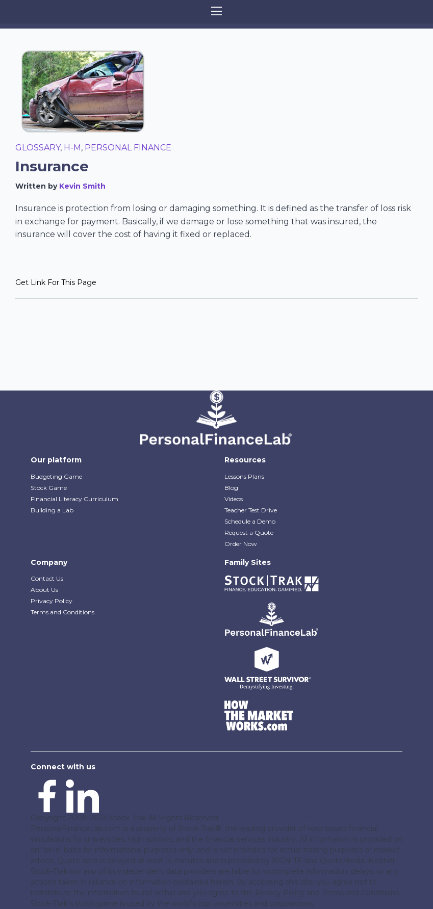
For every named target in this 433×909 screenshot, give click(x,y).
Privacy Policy (51, 601)
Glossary (37, 147)
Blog (231, 487)
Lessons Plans (244, 476)
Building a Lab (52, 510)
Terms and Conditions (62, 612)
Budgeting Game (56, 476)
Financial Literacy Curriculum (74, 499)
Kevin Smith (82, 186)
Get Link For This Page (55, 282)
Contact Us (47, 578)
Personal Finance (128, 147)
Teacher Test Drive (250, 510)
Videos (233, 499)
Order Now (240, 544)
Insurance (52, 166)
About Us (44, 589)
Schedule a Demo (249, 521)
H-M (72, 147)
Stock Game (49, 487)
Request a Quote (248, 532)
